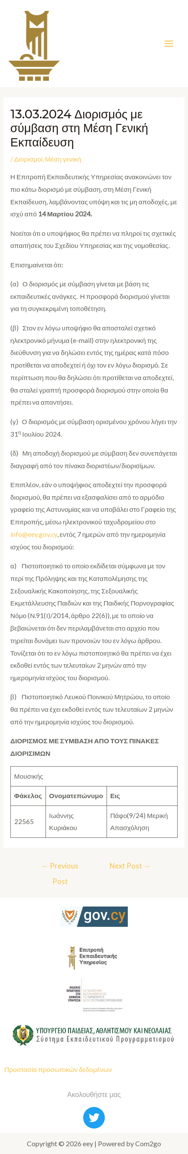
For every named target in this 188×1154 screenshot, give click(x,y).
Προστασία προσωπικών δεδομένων (58, 1069)
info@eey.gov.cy (33, 534)
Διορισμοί (28, 159)
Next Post (130, 866)
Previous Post (60, 868)
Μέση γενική (63, 159)
